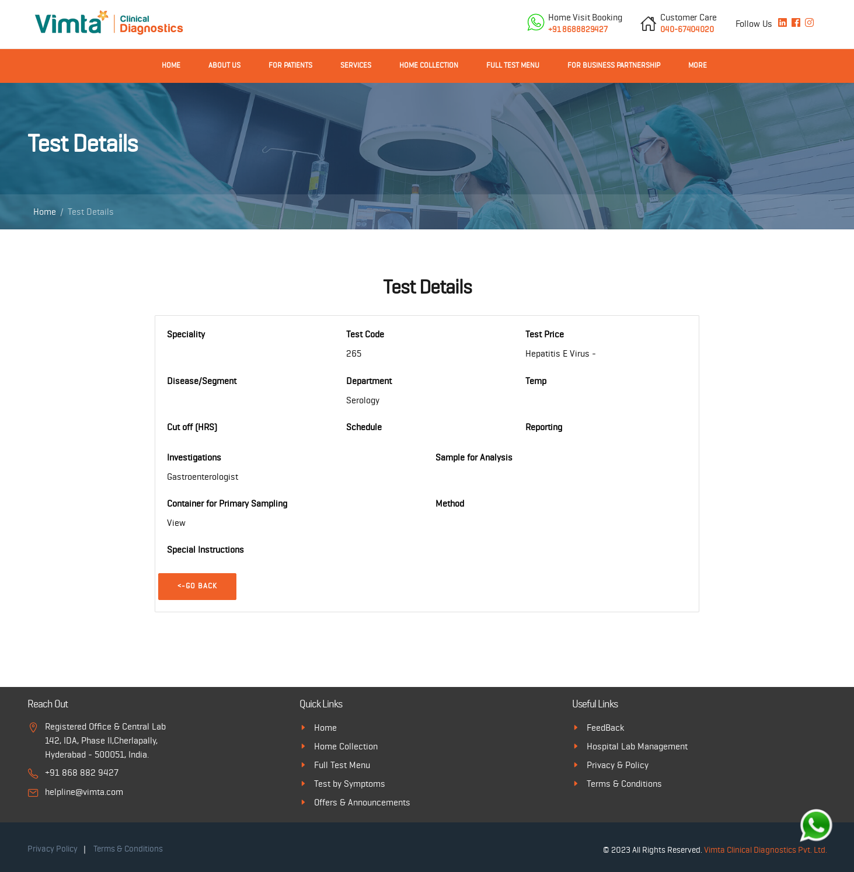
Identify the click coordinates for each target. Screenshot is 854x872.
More (697, 65)
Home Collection (428, 65)
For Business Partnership (613, 65)
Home (171, 65)
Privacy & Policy (618, 765)
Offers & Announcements (362, 802)
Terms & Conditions (624, 784)
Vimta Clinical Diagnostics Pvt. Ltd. (765, 850)
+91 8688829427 (585, 22)
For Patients (290, 65)
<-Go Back (197, 586)
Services (355, 65)
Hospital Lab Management (637, 746)
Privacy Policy (52, 849)
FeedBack (605, 728)
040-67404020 (688, 22)
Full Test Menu (512, 65)
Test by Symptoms (349, 784)
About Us (224, 65)
